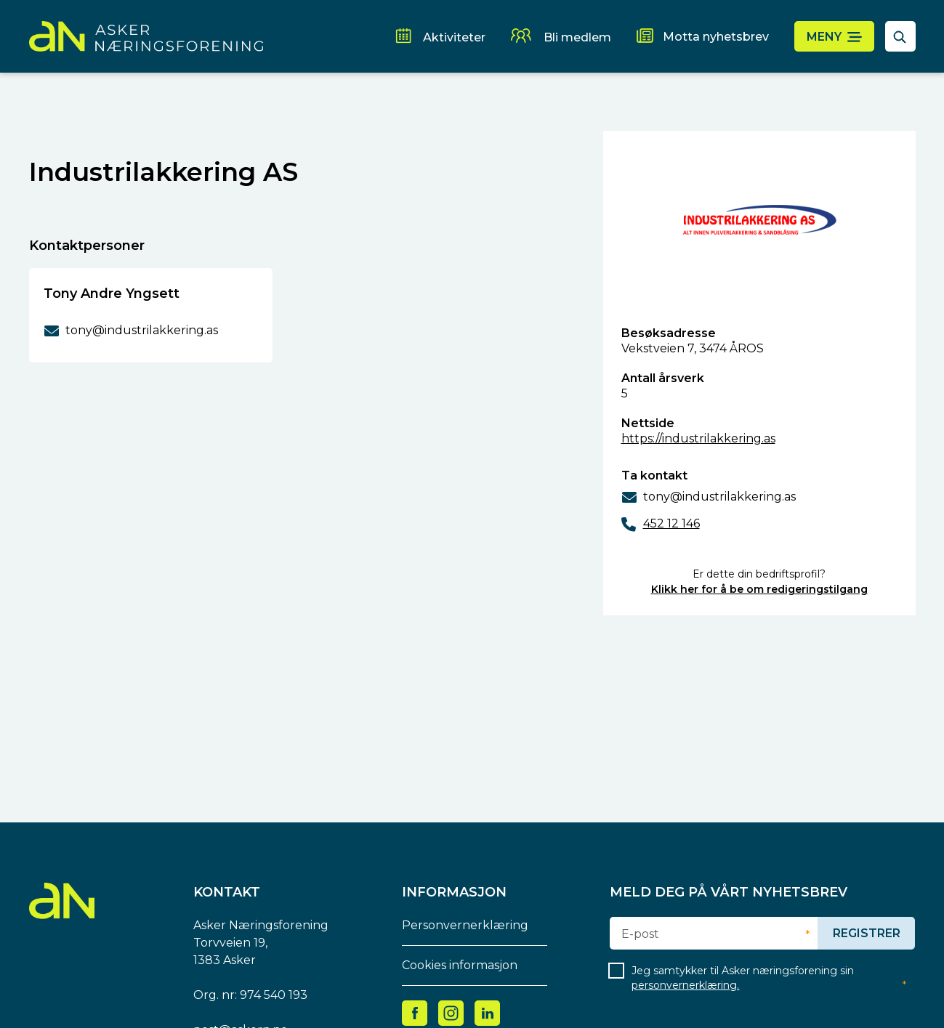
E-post (640, 934)
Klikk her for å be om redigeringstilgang (759, 589)
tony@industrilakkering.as (719, 496)
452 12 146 (671, 523)
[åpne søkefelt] (900, 36)
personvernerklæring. (685, 985)
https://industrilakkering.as (698, 438)
